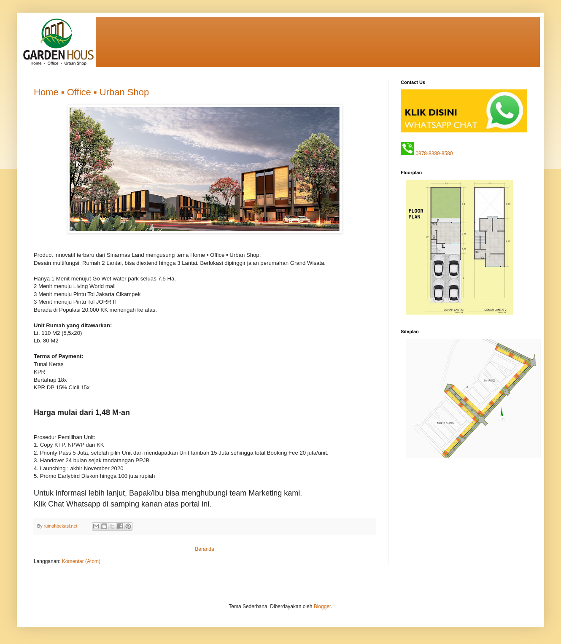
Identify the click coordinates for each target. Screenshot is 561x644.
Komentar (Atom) (81, 561)
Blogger (322, 606)
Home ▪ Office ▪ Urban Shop (91, 92)
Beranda (204, 549)
